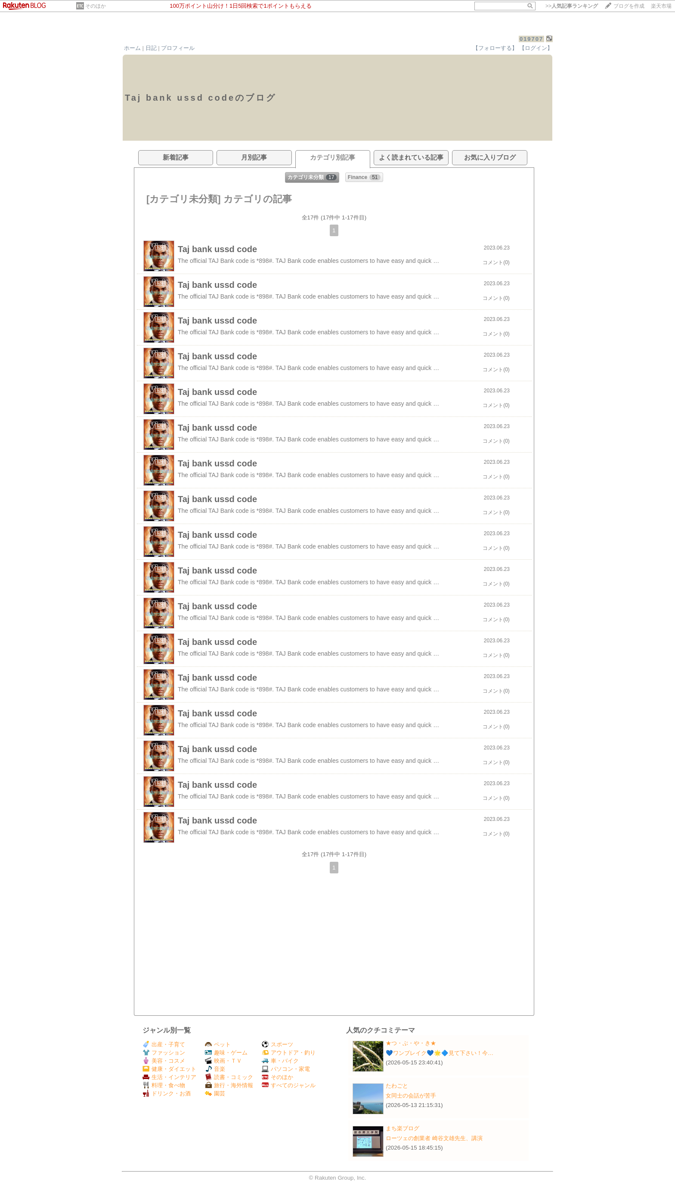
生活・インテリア (169, 1077)
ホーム (132, 48)
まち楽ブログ (402, 1128)
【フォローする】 (495, 48)
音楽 (215, 1069)
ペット (218, 1044)
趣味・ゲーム (226, 1052)
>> (571, 6)
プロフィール (178, 48)
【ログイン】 (536, 48)
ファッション (163, 1052)
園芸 (215, 1093)
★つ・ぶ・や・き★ (411, 1043)
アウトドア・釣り (289, 1052)
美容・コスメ (163, 1061)
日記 (151, 48)
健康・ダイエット (169, 1069)
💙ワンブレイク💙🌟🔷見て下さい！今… (439, 1053)
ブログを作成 (628, 6)
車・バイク (280, 1061)
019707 (531, 39)
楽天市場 (661, 6)
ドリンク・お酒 (166, 1093)
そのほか (95, 6)
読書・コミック (229, 1077)
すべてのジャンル (289, 1085)
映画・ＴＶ (223, 1061)
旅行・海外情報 (229, 1085)
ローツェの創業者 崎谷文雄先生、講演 (434, 1138)
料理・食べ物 (163, 1085)
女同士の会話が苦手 (411, 1095)
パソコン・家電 (286, 1069)
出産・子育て (163, 1044)
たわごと (397, 1085)
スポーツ (277, 1044)
